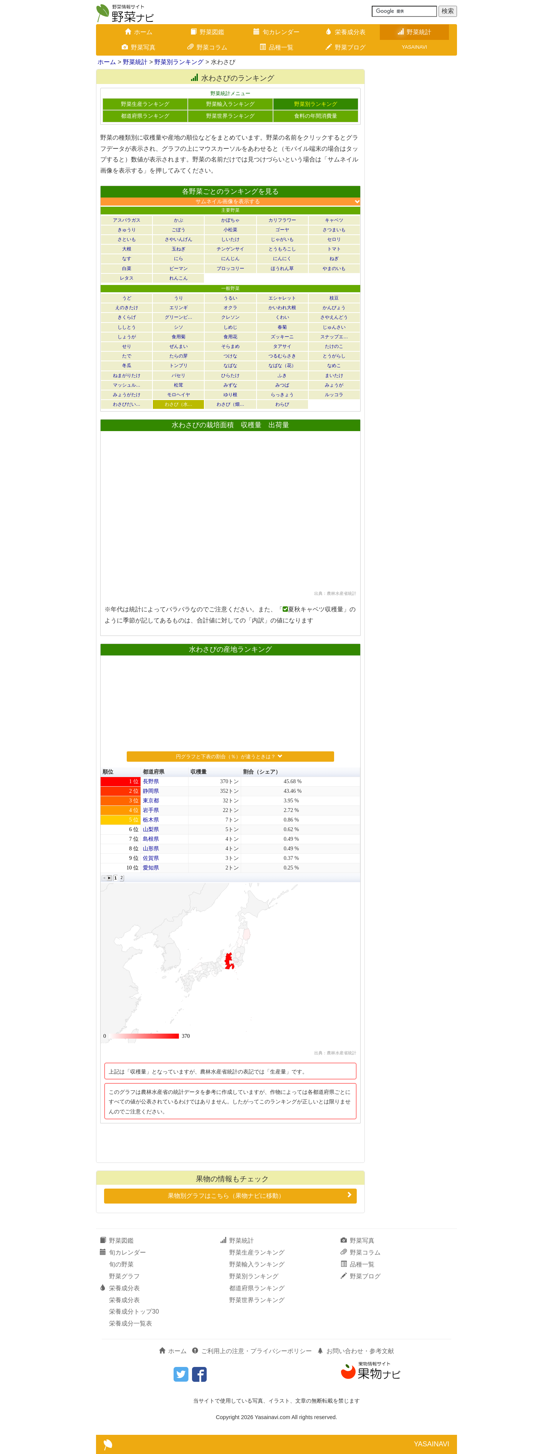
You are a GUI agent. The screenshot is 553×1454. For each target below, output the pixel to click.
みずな (230, 385)
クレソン (230, 317)
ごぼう (178, 229)
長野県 (151, 781)
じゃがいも (282, 239)
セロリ (334, 239)
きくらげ (127, 317)
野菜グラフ (124, 1276)
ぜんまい (178, 346)
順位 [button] (108, 772)
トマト (334, 249)
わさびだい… (127, 404)
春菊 (282, 327)
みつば (282, 385)
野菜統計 (414, 32)
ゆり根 (230, 394)
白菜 (126, 268)
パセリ (178, 375)
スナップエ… (334, 336)
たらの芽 (178, 356)
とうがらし (334, 356)
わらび (282, 404)
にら (178, 258)
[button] (104, 878)
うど (126, 298)
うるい (230, 298)
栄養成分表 (346, 32)
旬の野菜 (121, 1264)
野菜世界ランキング (230, 116)
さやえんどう (334, 317)
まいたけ (334, 375)
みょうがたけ (127, 394)
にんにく (282, 258)
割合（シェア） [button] (262, 772)
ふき (282, 375)
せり (126, 346)
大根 (126, 249)
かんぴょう (334, 307)
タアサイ (282, 346)
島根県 (151, 839)
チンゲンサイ (230, 249)
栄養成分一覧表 (130, 1323)
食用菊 (178, 336)
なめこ (334, 365)
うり (178, 298)
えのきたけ (126, 307)
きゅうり (127, 229)
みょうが (334, 385)
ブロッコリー (230, 268)
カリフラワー (282, 220)
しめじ (230, 327)
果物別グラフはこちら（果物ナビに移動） (260, 1195)
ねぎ (334, 258)
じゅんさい (334, 327)
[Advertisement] (230, 1142)
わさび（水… (178, 404)
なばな (230, 365)
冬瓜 (126, 365)
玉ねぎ (178, 249)
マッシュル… (127, 385)
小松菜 (230, 229)
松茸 (178, 385)
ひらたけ (230, 375)
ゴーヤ (282, 229)
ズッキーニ (282, 336)
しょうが (127, 336)
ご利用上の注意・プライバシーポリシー (252, 1351)
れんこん (178, 278)
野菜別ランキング (179, 62)
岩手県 (151, 810)
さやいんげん (178, 239)
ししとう (127, 327)
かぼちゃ (230, 220)
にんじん (230, 258)
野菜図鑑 (207, 32)
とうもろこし (282, 249)
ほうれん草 (282, 268)
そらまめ (230, 346)
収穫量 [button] (198, 772)
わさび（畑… (230, 404)
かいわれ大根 (282, 307)
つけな (230, 356)
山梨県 (151, 829)
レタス (127, 278)
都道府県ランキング (145, 116)
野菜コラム (207, 47)
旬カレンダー (276, 32)
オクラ (230, 307)
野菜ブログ (346, 47)
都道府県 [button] (153, 772)
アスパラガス (127, 220)
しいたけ (230, 239)
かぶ (178, 220)
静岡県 (151, 791)
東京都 (151, 801)
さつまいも (334, 229)
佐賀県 (151, 858)
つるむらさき (282, 356)
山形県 (151, 848)
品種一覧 (276, 47)
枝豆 (334, 298)
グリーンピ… (178, 317)
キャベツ (334, 220)
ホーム (138, 32)
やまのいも (334, 268)
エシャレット (282, 298)
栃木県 (151, 820)
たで (126, 356)
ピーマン (178, 268)
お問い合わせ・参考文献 (355, 1351)
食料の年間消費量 (315, 116)
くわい (282, 317)
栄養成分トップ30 (134, 1311)
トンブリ (178, 365)
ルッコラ (334, 394)
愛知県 (151, 868)
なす (126, 258)
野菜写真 (139, 47)
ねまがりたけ (127, 375)
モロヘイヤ (178, 394)
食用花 (230, 336)
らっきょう (282, 394)
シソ (178, 327)
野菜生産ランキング (145, 104)
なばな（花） (282, 365)
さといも (127, 239)
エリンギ (178, 307)
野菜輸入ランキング (230, 104)
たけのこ (334, 346)
